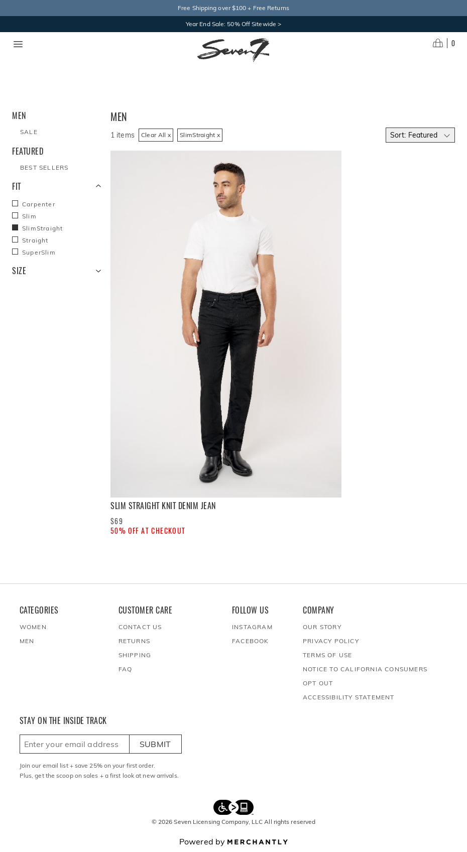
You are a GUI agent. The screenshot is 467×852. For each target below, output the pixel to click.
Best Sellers (44, 167)
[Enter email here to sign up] (75, 744)
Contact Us (140, 627)
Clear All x (156, 135)
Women (33, 627)
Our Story (322, 627)
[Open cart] (444, 43)
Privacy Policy (331, 641)
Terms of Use (327, 655)
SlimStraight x (200, 135)
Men (27, 641)
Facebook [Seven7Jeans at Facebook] (250, 641)
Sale (29, 132)
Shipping (135, 655)
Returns (134, 641)
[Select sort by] (420, 135)
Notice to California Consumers (365, 669)
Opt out (318, 683)
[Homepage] (233, 50)
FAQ (126, 669)
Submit (155, 744)
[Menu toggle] (18, 44)
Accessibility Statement (349, 697)
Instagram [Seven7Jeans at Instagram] (252, 627)
